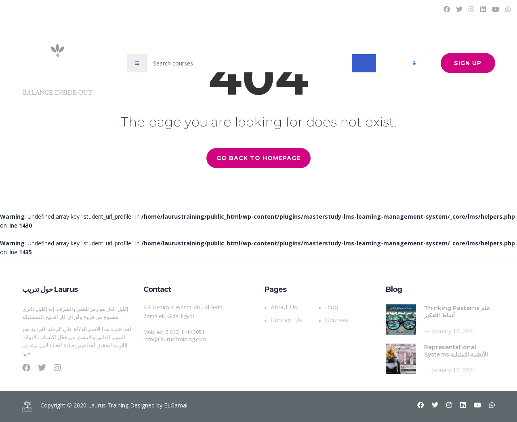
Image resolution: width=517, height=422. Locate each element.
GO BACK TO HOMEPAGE (258, 158)
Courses (301, 9)
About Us (379, 9)
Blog (327, 9)
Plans (350, 9)
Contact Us (414, 9)
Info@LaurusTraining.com (174, 339)
